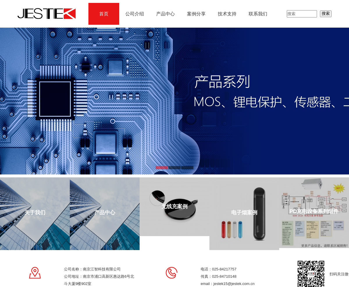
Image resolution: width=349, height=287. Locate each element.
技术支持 (227, 13)
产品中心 (165, 13)
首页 (103, 13)
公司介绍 (134, 13)
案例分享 (196, 13)
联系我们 (258, 13)
